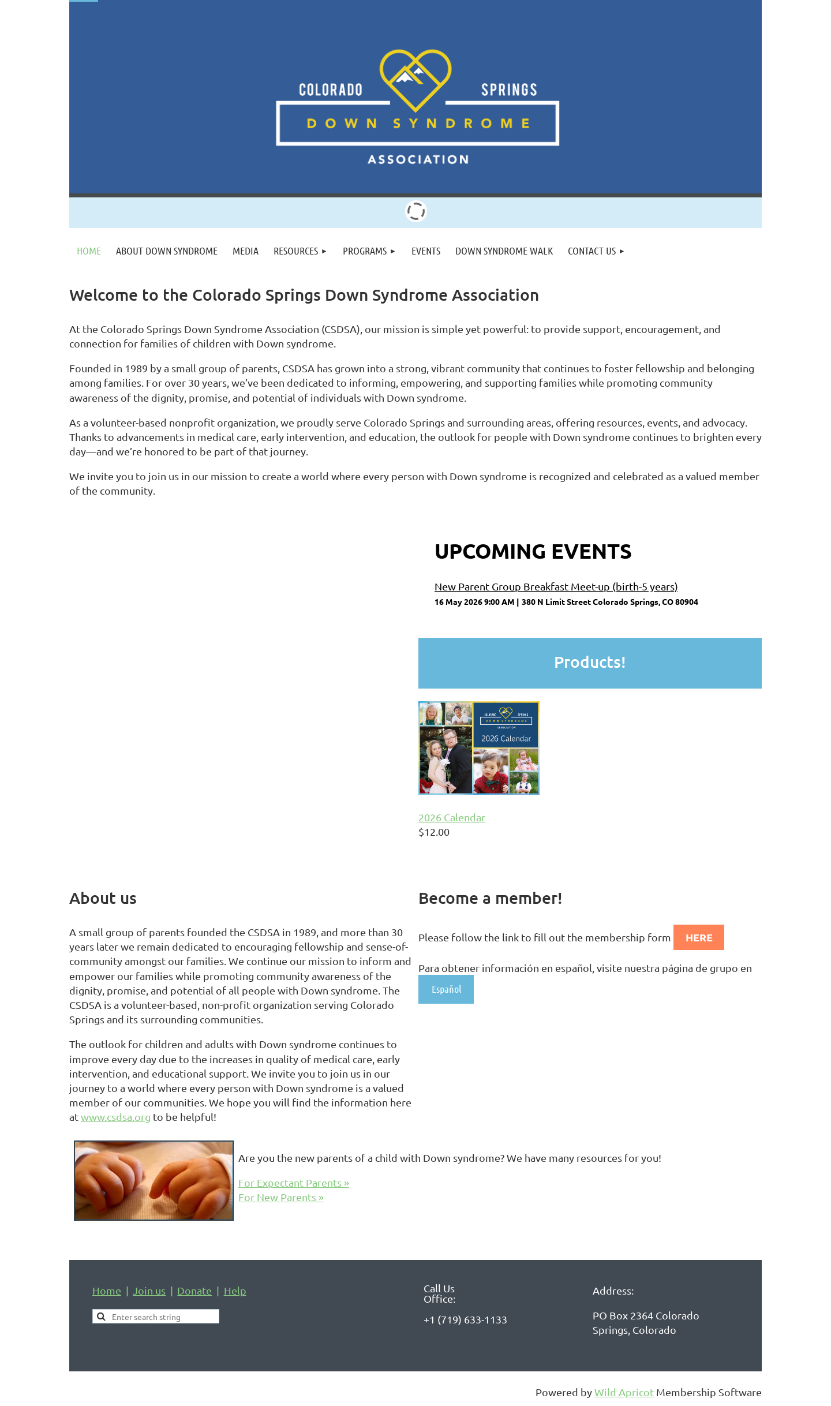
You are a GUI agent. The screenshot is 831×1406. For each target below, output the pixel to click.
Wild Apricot (624, 1392)
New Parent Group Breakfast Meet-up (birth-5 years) (556, 586)
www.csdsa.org (116, 1116)
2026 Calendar (451, 817)
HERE (699, 937)
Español (446, 988)
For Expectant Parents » (293, 1182)
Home (106, 1290)
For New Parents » (281, 1197)
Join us (149, 1290)
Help (235, 1290)
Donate (194, 1290)
